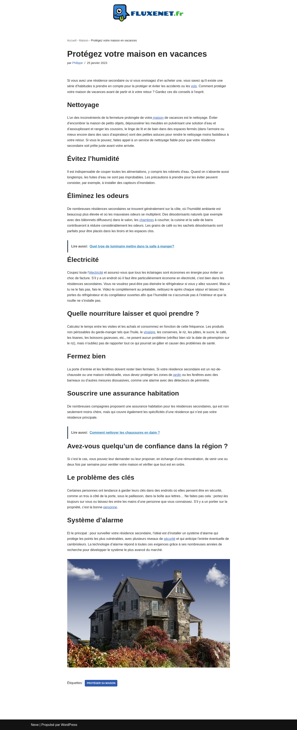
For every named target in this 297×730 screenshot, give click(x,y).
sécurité (169, 538)
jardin (177, 375)
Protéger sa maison (101, 683)
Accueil (72, 40)
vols (194, 86)
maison (158, 117)
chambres (146, 220)
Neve (35, 724)
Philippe (77, 63)
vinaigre (149, 332)
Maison (83, 40)
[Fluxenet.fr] (148, 13)
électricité (96, 272)
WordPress (69, 724)
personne (110, 507)
